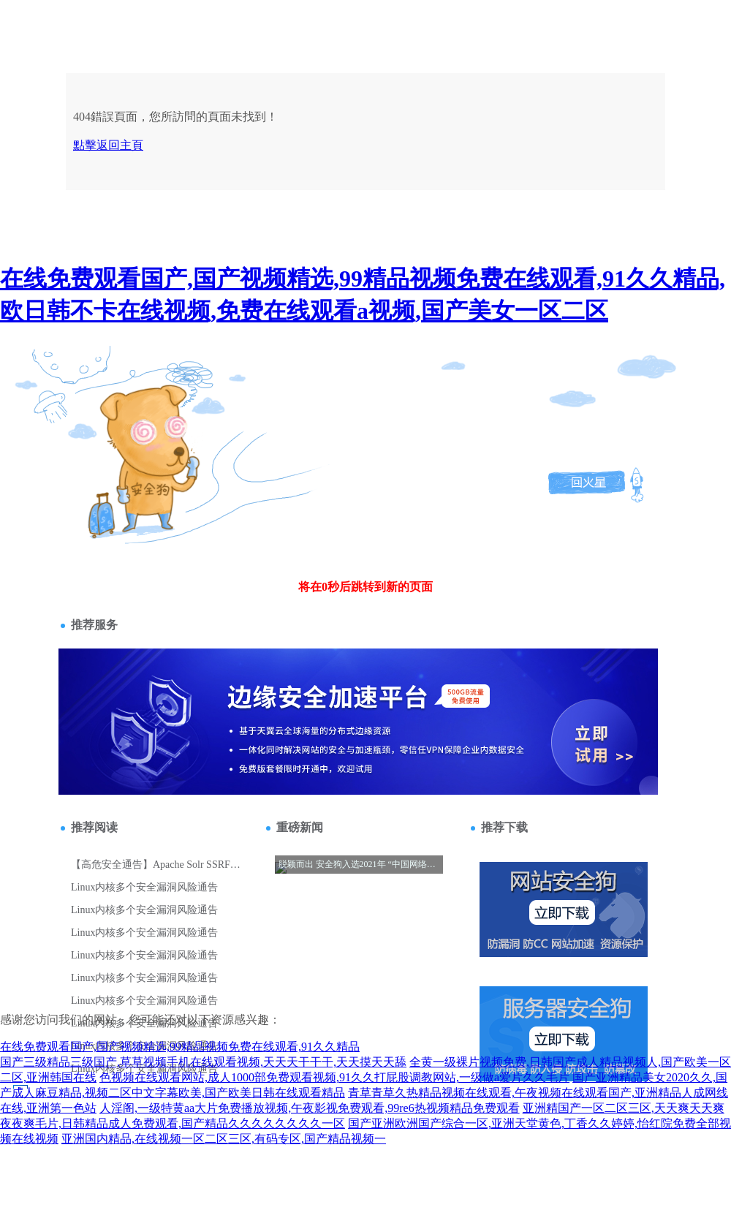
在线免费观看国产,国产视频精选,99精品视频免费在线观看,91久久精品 (180, 1046)
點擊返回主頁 (108, 145)
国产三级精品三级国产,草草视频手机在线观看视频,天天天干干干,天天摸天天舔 (203, 1062)
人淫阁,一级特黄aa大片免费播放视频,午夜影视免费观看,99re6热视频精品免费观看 (309, 1108)
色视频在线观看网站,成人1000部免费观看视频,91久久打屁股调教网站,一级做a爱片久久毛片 (334, 1077)
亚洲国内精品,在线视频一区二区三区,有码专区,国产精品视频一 (223, 1139)
